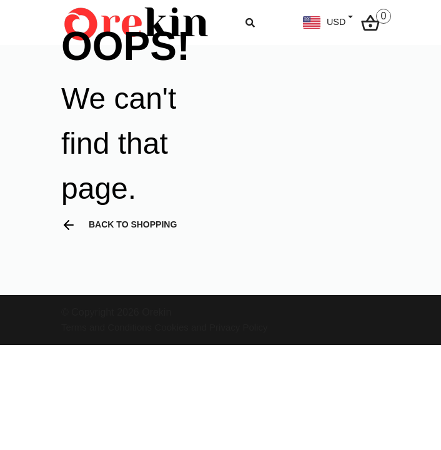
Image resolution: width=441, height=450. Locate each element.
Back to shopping (119, 225)
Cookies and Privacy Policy (211, 327)
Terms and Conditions (106, 327)
